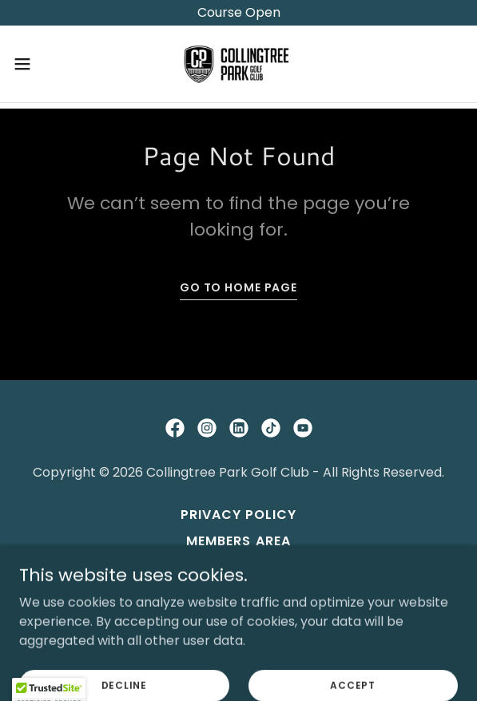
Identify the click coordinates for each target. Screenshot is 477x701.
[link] (239, 64)
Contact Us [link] (238, 567)
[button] (41, 64)
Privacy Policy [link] (238, 514)
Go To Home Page (238, 287)
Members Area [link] (238, 541)
